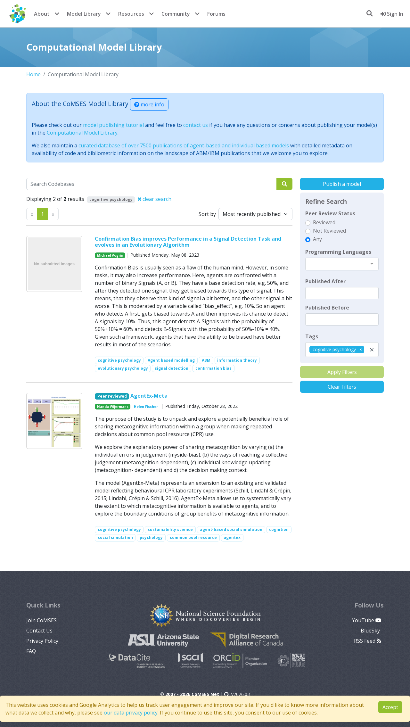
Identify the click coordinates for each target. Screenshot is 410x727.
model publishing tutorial (113, 124)
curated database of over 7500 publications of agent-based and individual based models (183, 145)
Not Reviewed (329, 230)
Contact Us (39, 630)
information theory (237, 360)
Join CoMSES (41, 620)
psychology (151, 537)
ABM (206, 360)
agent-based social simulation (231, 529)
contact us (195, 124)
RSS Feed (367, 640)
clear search (154, 198)
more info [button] (149, 104)
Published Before (327, 307)
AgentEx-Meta (149, 395)
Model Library (84, 13)
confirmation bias (213, 368)
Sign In (392, 13)
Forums (216, 13)
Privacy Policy (42, 640)
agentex (232, 537)
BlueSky (371, 630)
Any (317, 239)
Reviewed (324, 222)
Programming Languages (338, 252)
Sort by (207, 214)
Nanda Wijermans (112, 406)
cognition (279, 529)
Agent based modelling (171, 360)
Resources (131, 13)
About (42, 13)
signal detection (171, 368)
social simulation (115, 537)
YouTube (366, 620)
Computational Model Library (82, 132)
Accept (390, 707)
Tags (311, 336)
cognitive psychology (119, 360)
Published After (325, 281)
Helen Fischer (146, 406)
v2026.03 (237, 694)
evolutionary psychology (123, 368)
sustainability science (170, 529)
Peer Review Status (330, 213)
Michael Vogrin (110, 255)
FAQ (31, 651)
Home (33, 74)
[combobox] (342, 264)
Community (175, 13)
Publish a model (342, 183)
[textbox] (342, 293)
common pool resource (193, 537)
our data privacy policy (131, 712)
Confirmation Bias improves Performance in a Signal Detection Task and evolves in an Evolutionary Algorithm (188, 241)
